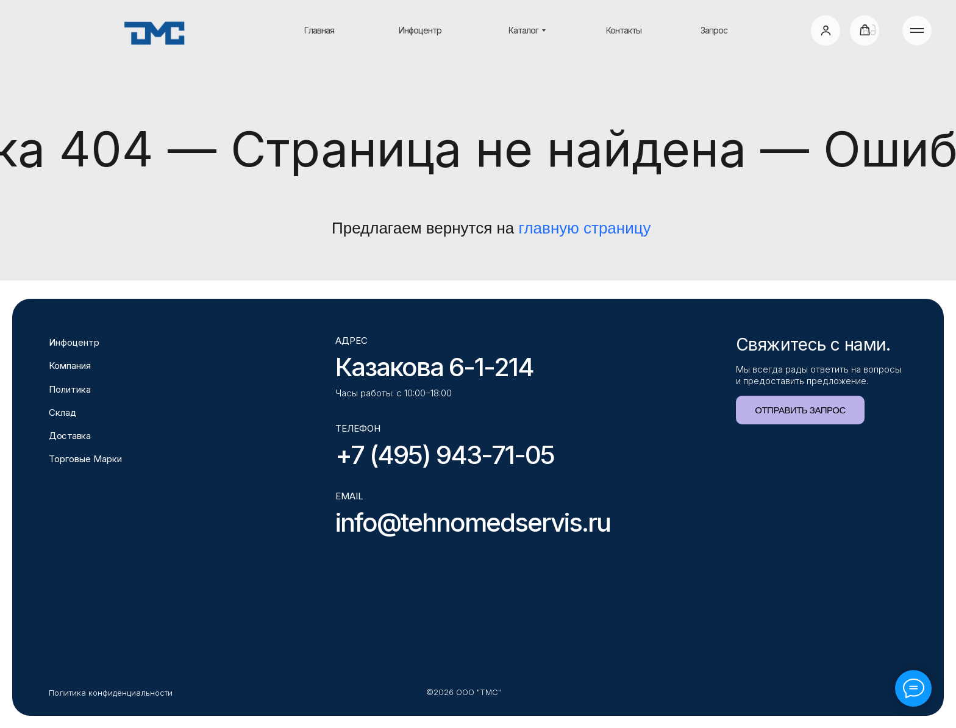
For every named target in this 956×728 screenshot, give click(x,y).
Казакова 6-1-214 (434, 366)
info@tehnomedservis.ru (472, 522)
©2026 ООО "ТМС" (463, 692)
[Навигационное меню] (917, 30)
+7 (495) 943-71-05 (444, 454)
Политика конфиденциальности (111, 693)
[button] (826, 30)
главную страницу (585, 228)
